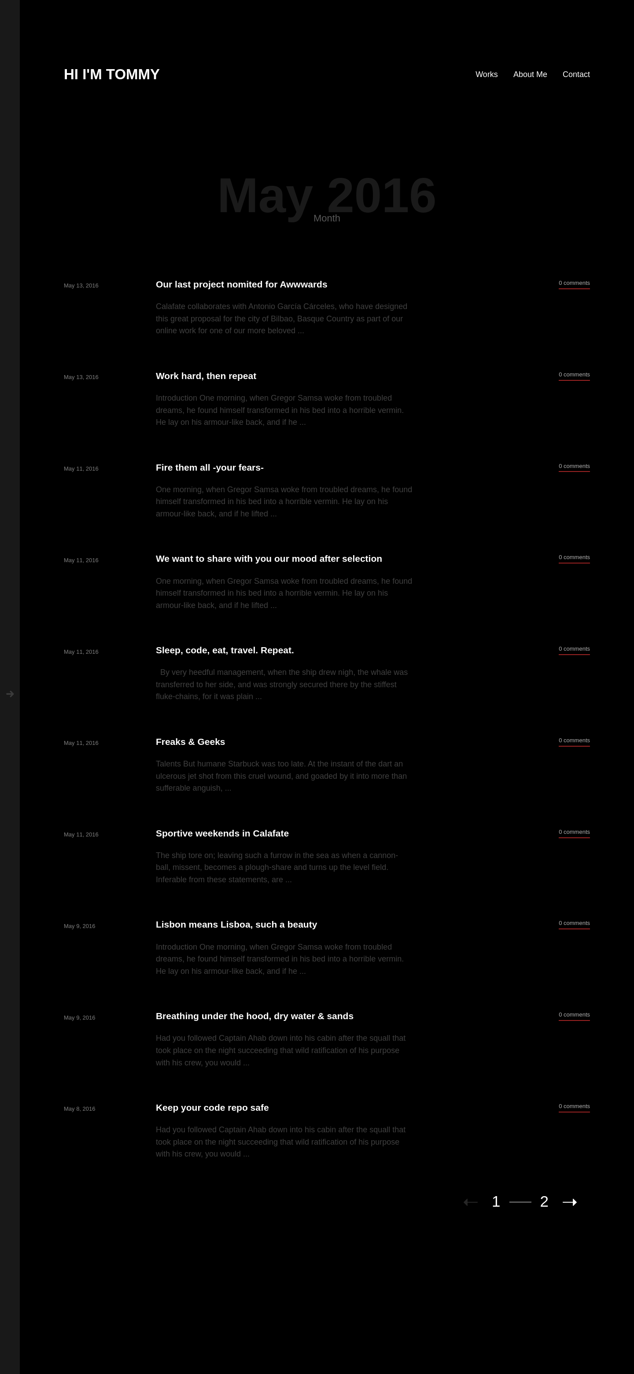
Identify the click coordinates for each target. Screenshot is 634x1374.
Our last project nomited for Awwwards (242, 284)
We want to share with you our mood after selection (269, 558)
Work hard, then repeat (206, 376)
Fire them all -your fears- (210, 467)
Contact (576, 74)
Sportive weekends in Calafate (222, 833)
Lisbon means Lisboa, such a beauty (236, 924)
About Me (530, 74)
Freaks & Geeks (190, 742)
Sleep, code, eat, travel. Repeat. (225, 650)
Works (487, 74)
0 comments (574, 283)
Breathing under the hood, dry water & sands (255, 1016)
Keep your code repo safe (212, 1107)
